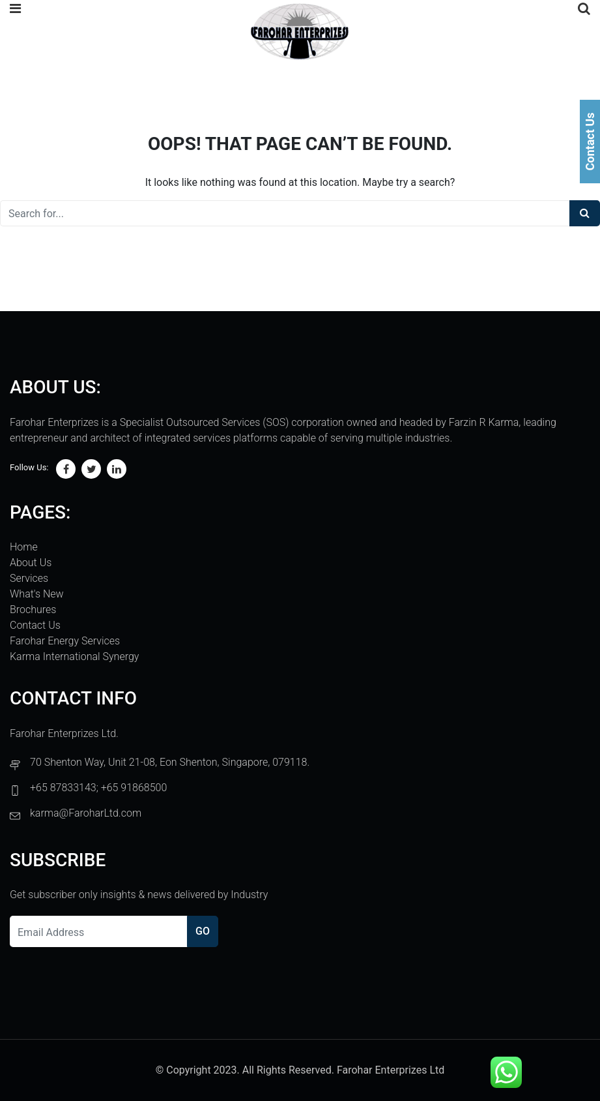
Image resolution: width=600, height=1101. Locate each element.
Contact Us (35, 625)
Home (24, 547)
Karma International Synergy (74, 656)
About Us (30, 562)
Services (29, 578)
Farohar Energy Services (65, 641)
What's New (37, 594)
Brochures (33, 609)
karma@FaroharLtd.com (85, 813)
